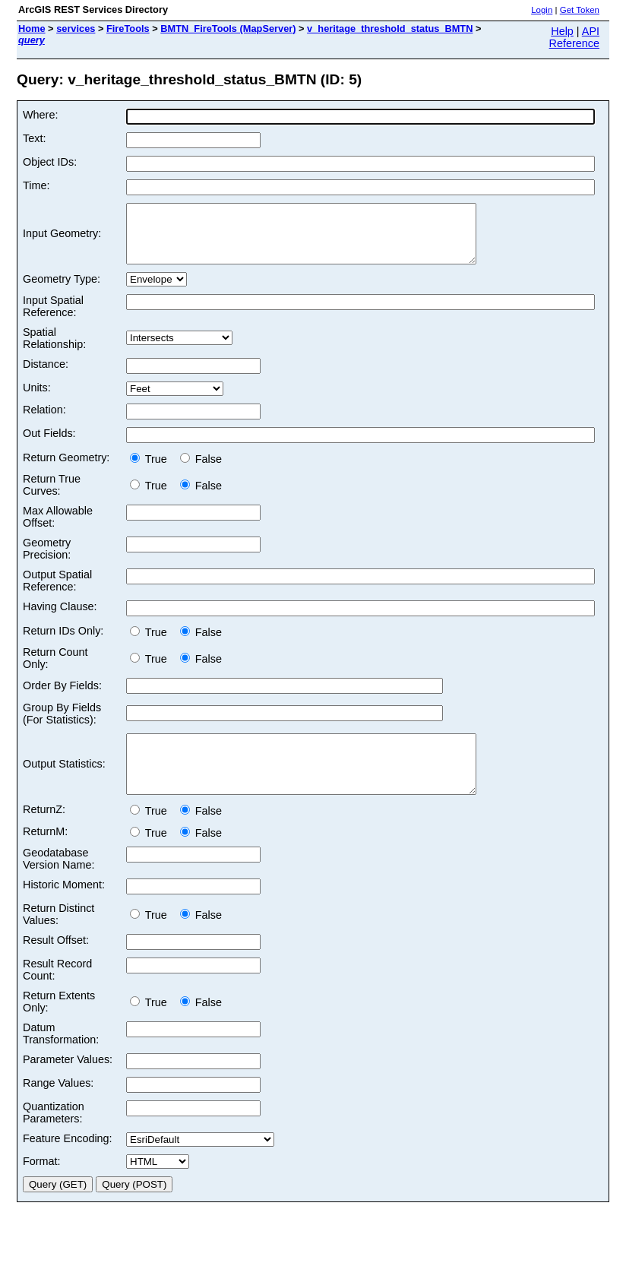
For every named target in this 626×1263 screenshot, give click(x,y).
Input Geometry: (62, 239)
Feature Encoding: (67, 1161)
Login (541, 9)
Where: (40, 115)
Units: (37, 399)
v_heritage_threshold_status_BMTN (390, 28)
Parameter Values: (67, 1082)
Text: (34, 138)
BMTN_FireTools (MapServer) (228, 28)
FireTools (128, 28)
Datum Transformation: (61, 1056)
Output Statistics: (64, 781)
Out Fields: (49, 444)
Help (562, 31)
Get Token (579, 9)
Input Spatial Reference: (53, 317)
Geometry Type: (61, 290)
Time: (36, 185)
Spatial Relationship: (54, 349)
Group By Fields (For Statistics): (62, 725)
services (75, 28)
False (201, 470)
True (151, 470)
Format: (42, 1184)
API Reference (574, 37)
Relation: (44, 421)
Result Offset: (56, 963)
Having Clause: (60, 618)
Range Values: (58, 1106)
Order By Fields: (62, 697)
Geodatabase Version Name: (58, 881)
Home (32, 28)
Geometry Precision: (47, 560)
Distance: (45, 375)
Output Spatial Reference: (57, 592)
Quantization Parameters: (53, 1135)
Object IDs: (50, 162)
